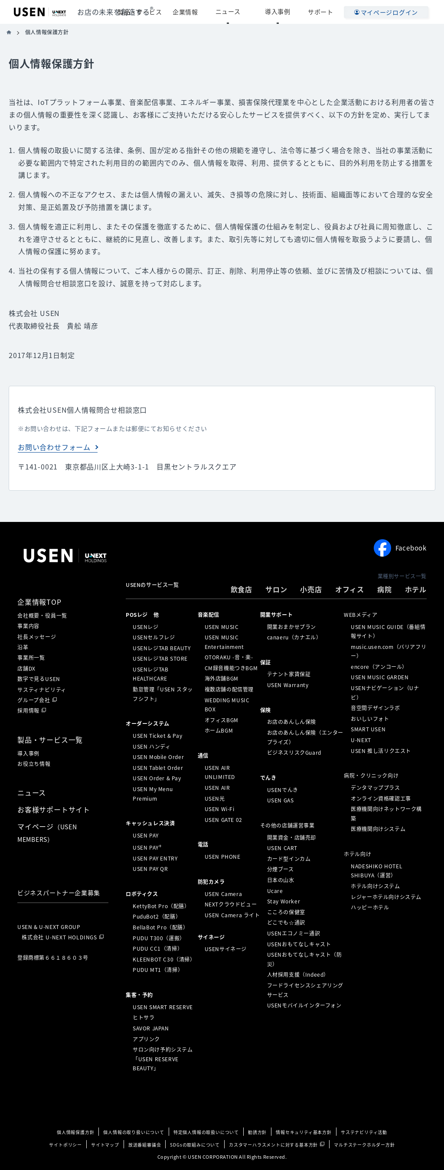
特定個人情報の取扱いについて (206, 1132)
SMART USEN (368, 729)
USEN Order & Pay (157, 778)
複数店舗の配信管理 (229, 689)
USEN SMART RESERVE (163, 1007)
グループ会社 (33, 700)
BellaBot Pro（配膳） (161, 927)
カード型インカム (289, 859)
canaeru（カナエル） (294, 637)
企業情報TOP (39, 601)
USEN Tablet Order (158, 768)
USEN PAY (146, 835)
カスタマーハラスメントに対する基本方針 (273, 1144)
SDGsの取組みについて (195, 1144)
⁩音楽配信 (208, 615)
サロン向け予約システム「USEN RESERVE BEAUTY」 (163, 1059)
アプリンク (146, 1039)
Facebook (400, 548)
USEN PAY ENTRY (155, 858)
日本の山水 (280, 880)
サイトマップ (105, 1144)
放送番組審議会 (144, 1144)
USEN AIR (217, 788)
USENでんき (282, 789)
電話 (203, 844)
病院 (384, 589)
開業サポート (276, 615)
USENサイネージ (226, 949)
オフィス (349, 589)
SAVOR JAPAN (151, 1028)
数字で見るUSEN (38, 679)
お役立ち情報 (34, 764)
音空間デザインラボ (375, 708)
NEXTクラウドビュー (231, 904)
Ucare (275, 890)
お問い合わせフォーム (54, 447)
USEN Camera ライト (232, 915)
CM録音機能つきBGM (231, 668)
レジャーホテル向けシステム (386, 896)
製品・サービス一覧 (50, 739)
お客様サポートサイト (53, 809)
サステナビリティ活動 (364, 1132)
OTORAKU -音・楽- (229, 657)
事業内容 (28, 626)
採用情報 (28, 710)
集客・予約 (139, 995)
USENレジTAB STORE (160, 658)
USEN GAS (280, 800)
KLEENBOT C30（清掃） (164, 959)
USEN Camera (223, 893)
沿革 (23, 647)
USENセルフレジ (154, 637)
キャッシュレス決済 (150, 823)
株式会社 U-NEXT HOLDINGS (59, 937)
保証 (265, 662)
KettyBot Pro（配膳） (161, 906)
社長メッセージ (36, 637)
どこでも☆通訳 (286, 922)
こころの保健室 (286, 912)
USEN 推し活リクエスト (381, 750)
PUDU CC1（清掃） (158, 948)
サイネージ (211, 937)
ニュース (248, 11)
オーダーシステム (148, 723)
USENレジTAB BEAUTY (162, 648)
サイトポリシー (65, 1144)
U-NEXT (361, 740)
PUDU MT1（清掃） (158, 970)
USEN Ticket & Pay (157, 736)
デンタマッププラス (375, 788)
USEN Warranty (288, 685)
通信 (203, 755)
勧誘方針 (257, 1132)
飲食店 (241, 589)
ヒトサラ (143, 1017)
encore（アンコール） (379, 667)
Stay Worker (283, 901)
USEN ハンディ (151, 746)
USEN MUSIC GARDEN (379, 677)
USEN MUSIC (222, 626)
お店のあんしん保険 (291, 722)
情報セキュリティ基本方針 (304, 1132)
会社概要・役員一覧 (42, 616)
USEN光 (215, 798)
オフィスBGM (221, 720)
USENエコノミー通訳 (293, 933)
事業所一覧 (31, 658)
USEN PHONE (223, 856)
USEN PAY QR (150, 869)
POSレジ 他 (142, 615)
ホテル (416, 589)
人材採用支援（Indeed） (298, 974)
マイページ (47, 832)
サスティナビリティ (41, 690)
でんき (268, 778)
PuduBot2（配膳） (157, 916)
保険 (265, 710)
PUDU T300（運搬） (159, 938)
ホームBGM (219, 730)
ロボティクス (142, 894)
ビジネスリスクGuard (294, 752)
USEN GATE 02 (223, 820)
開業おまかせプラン (291, 626)
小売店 (311, 589)
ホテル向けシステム (375, 886)
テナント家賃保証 (289, 674)
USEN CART (282, 848)
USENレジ (146, 626)
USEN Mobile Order (158, 757)
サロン (276, 589)
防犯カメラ (211, 882)
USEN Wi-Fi (220, 809)
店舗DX (26, 668)
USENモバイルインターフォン (304, 1005)
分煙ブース (280, 869)
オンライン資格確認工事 (381, 798)
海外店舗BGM (221, 678)
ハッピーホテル (370, 907)
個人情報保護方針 (75, 1132)
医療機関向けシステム (378, 829)
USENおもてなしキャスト (299, 944)
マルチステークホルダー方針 (364, 1144)
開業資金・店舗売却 (291, 837)
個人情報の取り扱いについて (133, 1132)
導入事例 (284, 11)
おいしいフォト (370, 719)
